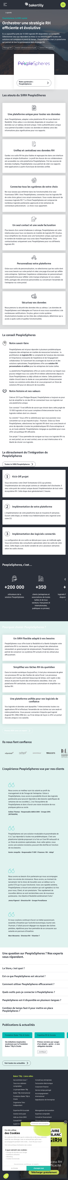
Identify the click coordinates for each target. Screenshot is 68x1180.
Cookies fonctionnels (12, 1159)
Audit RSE (16, 1124)
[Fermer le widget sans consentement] (40, 1123)
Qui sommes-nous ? (20, 1080)
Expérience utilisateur (13, 1154)
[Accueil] (34, 4)
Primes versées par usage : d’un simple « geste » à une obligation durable (48, 1044)
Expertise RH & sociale (21, 1110)
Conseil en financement (43, 1117)
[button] (6, 1176)
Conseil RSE (17, 1120)
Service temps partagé (43, 1090)
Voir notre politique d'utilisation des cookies (18, 1145)
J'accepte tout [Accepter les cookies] (38, 1168)
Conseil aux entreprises (43, 1080)
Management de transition (44, 1110)
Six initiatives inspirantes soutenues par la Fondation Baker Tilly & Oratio (16, 1044)
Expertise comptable (42, 1114)
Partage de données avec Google (16, 1152)
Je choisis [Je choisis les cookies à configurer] (14, 1168)
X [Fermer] (66, 1122)
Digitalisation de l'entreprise (45, 1100)
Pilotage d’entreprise (42, 1120)
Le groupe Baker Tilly (20, 1089)
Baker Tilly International (21, 1093)
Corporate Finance (41, 1087)
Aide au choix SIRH (20, 1117)
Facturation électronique (44, 1083)
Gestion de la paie (19, 1114)
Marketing (9, 1157)
